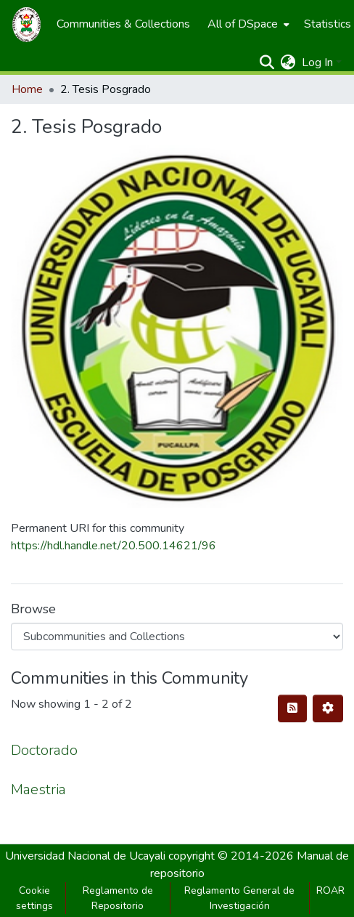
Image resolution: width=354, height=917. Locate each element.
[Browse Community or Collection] (177, 636)
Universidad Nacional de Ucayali (86, 856)
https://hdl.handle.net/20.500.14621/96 (113, 546)
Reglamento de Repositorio (118, 898)
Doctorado (44, 750)
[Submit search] (267, 62)
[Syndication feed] (292, 708)
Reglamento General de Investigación (239, 898)
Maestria (38, 789)
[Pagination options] (328, 708)
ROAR (330, 890)
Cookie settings (34, 898)
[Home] (26, 24)
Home (27, 89)
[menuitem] (123, 24)
